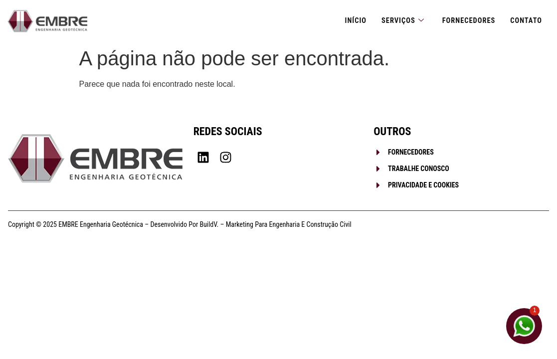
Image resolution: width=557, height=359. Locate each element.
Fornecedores (466, 20)
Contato (525, 20)
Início (351, 20)
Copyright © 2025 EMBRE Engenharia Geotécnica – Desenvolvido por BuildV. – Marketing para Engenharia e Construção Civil (180, 224)
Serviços (399, 20)
